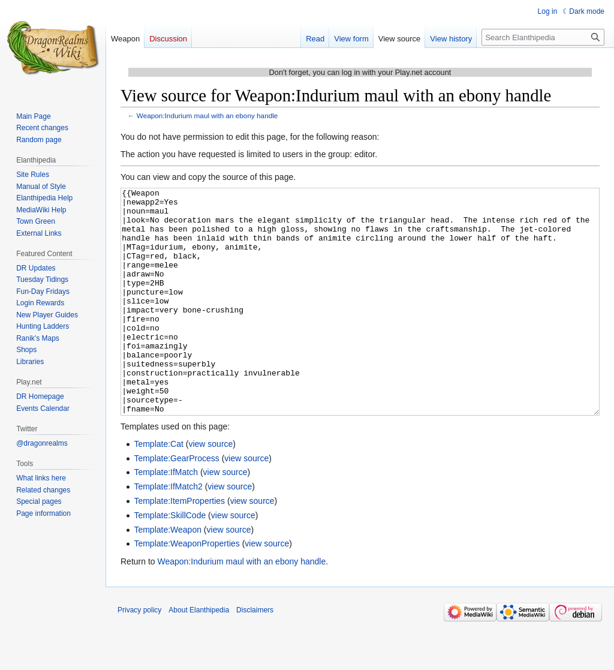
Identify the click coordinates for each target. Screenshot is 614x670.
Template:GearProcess (176, 503)
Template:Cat (158, 489)
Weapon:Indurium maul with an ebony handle (207, 115)
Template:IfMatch (166, 517)
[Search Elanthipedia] (542, 37)
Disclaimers (254, 655)
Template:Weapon (167, 574)
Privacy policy (139, 655)
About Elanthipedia (198, 655)
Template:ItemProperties (179, 546)
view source (210, 489)
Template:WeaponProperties (186, 588)
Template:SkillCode (170, 560)
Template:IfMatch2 (168, 531)
